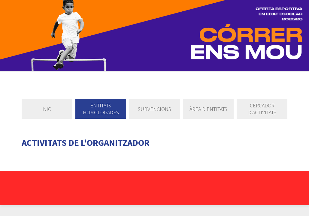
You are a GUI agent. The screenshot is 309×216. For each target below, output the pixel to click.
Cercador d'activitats (262, 109)
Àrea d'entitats (208, 109)
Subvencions (154, 109)
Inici (47, 109)
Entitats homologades (101, 109)
